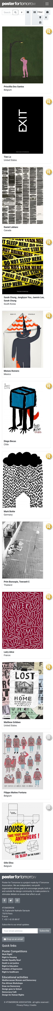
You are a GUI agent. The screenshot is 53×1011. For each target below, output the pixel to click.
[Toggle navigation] (47, 4)
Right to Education (10, 966)
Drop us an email (13, 939)
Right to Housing (9, 957)
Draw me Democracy (11, 986)
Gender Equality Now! (11, 960)
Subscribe (44, 930)
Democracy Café (9, 992)
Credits (33, 1005)
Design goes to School (12, 989)
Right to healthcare (10, 972)
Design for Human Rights (13, 995)
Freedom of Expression (12, 969)
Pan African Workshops (12, 983)
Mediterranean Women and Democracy (19, 980)
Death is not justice (10, 963)
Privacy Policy (23, 1005)
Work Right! (7, 954)
